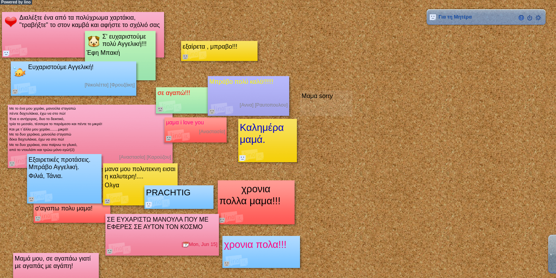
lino (27, 2)
